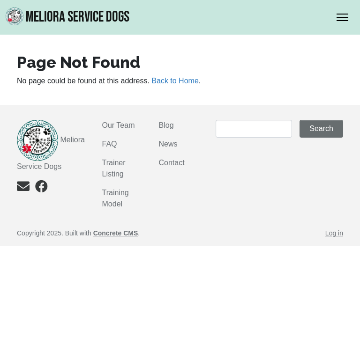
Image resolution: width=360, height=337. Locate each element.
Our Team (118, 125)
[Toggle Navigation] (342, 17)
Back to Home (174, 81)
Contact (172, 163)
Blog (166, 125)
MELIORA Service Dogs (67, 16)
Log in (334, 233)
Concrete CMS (115, 233)
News (168, 144)
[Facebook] (41, 188)
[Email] (23, 188)
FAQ (109, 144)
